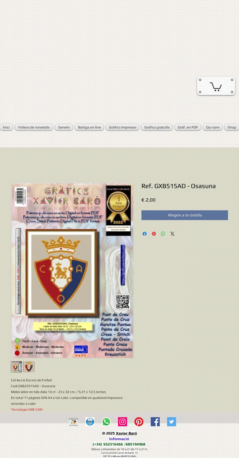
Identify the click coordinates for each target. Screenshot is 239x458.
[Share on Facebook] (145, 234)
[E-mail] (89, 421)
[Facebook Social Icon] (155, 421)
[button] (216, 86)
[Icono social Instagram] (122, 421)
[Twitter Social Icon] (171, 421)
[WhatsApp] (106, 421)
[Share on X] (172, 234)
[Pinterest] (138, 421)
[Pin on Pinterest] (154, 234)
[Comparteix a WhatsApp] (163, 234)
